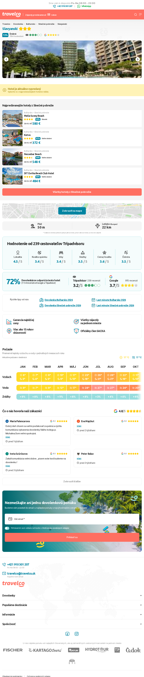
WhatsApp (84, 6)
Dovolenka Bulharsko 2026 (56, 300)
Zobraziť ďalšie (72, 481)
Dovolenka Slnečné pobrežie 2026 (60, 305)
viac (8, 437)
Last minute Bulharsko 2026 (109, 300)
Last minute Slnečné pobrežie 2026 (113, 305)
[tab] (72, 74)
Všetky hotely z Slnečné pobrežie (72, 191)
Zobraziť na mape (72, 210)
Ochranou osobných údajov (55, 528)
